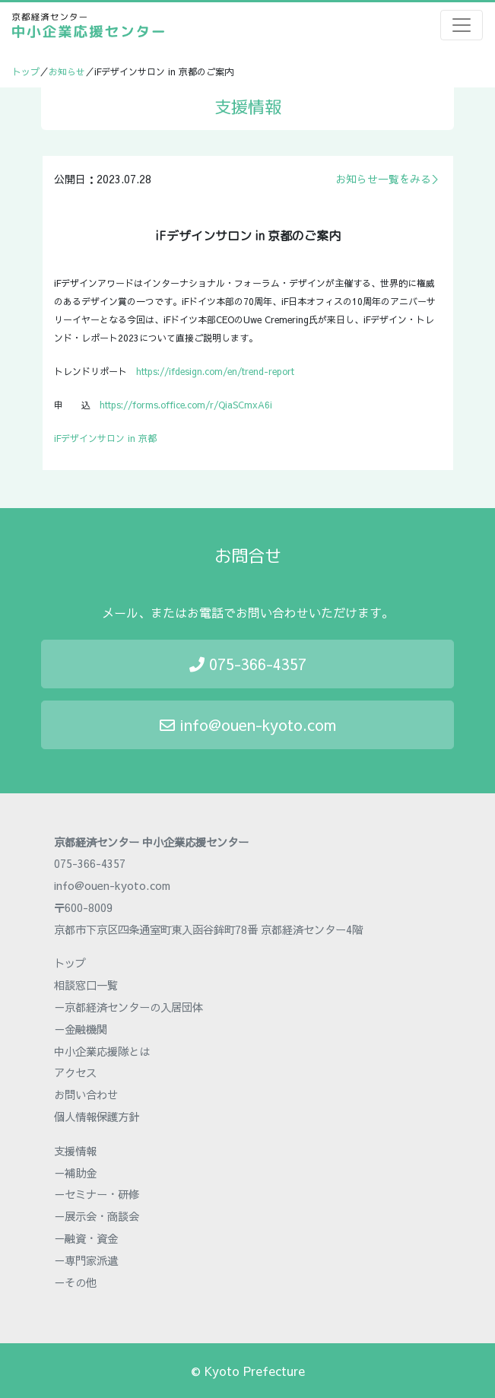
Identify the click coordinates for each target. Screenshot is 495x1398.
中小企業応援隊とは (102, 1051)
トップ (26, 71)
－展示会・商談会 (96, 1216)
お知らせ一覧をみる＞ (388, 178)
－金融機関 (80, 1029)
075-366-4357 (247, 663)
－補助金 (75, 1172)
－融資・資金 (86, 1238)
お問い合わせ (86, 1094)
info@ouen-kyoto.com (248, 724)
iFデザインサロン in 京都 (105, 438)
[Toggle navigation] (461, 25)
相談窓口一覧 (86, 985)
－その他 (75, 1282)
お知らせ (67, 71)
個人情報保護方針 (96, 1116)
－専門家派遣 (86, 1260)
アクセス (75, 1072)
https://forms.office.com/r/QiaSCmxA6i (186, 405)
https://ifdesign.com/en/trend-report (215, 371)
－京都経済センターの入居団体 (128, 1007)
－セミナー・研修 (96, 1194)
